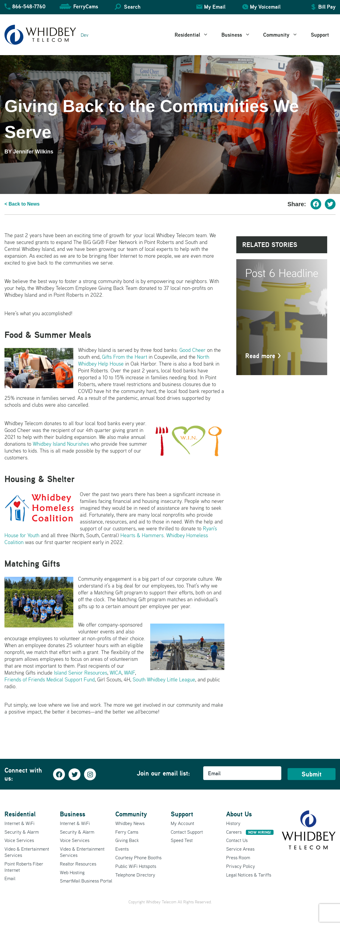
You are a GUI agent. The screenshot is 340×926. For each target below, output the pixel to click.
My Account (182, 823)
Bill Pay (327, 6)
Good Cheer (192, 350)
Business (239, 35)
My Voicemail (265, 6)
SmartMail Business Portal (86, 881)
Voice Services (19, 840)
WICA (116, 672)
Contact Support (187, 832)
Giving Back (127, 840)
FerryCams (85, 6)
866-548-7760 (29, 6)
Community (283, 35)
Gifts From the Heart (124, 356)
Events (122, 849)
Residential (195, 35)
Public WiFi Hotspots (135, 866)
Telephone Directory (135, 875)
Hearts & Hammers (142, 535)
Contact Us (237, 840)
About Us (239, 814)
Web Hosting (72, 872)
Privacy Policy (240, 866)
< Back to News (22, 203)
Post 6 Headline (281, 272)
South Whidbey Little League (164, 679)
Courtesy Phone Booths (138, 857)
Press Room (238, 857)
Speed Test (182, 840)
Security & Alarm (21, 832)
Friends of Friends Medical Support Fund (49, 679)
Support (320, 34)
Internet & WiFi (19, 823)
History (233, 823)
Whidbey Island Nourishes (61, 443)
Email (9, 878)
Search (132, 6)
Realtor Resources (78, 864)
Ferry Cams (126, 832)
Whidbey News (130, 823)
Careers (250, 832)
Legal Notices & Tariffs (248, 875)
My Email (214, 6)
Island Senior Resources (80, 672)
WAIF (129, 672)
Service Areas (240, 849)
